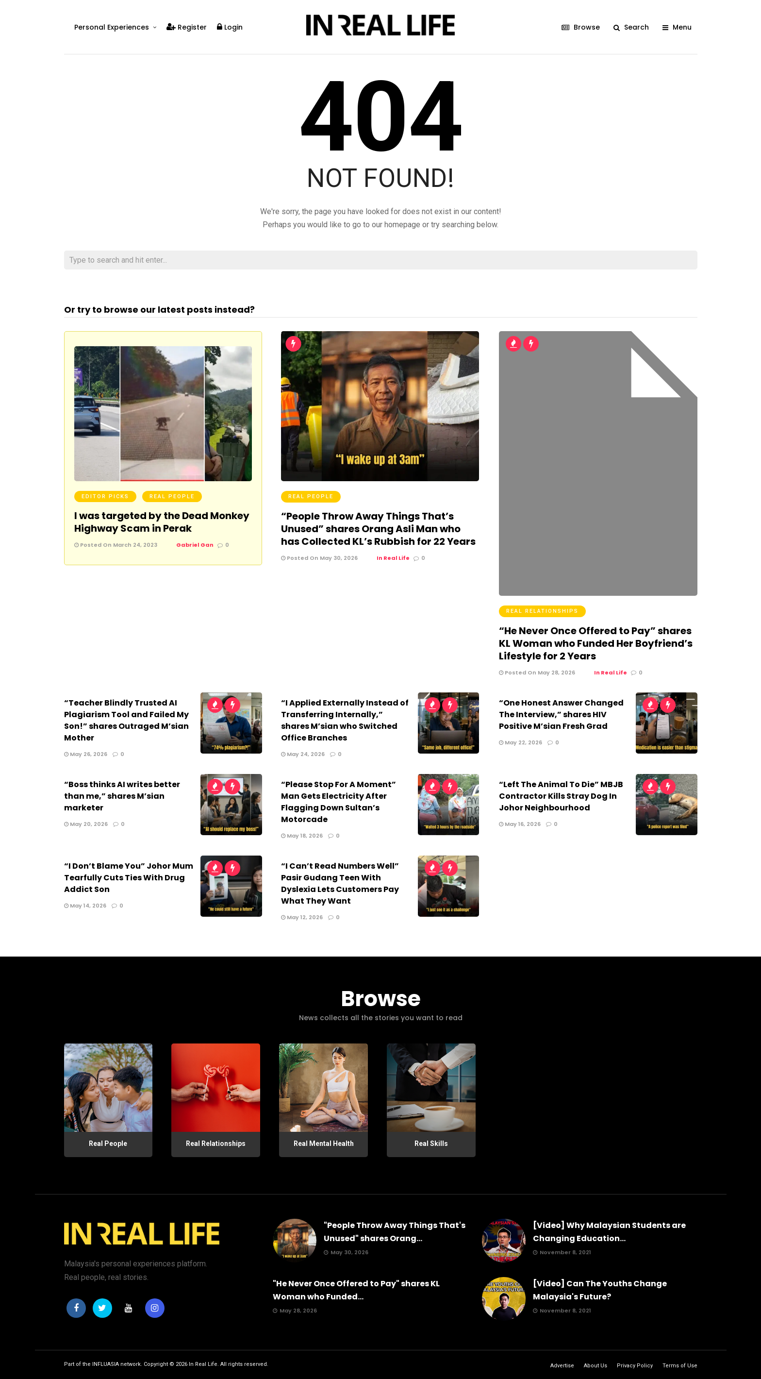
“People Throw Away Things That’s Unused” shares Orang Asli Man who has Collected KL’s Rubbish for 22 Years (378, 528)
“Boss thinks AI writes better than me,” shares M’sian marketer (122, 796)
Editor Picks (105, 496)
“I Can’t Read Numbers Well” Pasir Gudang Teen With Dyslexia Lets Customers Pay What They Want (340, 883)
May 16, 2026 (520, 824)
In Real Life (203, 1364)
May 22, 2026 (520, 742)
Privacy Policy (635, 1365)
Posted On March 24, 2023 (115, 545)
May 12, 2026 (302, 917)
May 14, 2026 (85, 905)
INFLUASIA (105, 1364)
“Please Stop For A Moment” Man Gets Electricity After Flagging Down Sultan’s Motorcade (338, 802)
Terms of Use (679, 1365)
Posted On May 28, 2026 (537, 672)
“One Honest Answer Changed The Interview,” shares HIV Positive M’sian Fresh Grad (561, 714)
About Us (595, 1365)
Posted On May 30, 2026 (319, 558)
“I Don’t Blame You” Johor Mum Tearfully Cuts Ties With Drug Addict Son (128, 877)
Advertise (562, 1365)
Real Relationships (542, 611)
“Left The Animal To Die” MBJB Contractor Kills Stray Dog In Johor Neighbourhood (561, 796)
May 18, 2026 (302, 836)
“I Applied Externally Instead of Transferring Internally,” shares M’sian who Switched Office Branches (345, 720)
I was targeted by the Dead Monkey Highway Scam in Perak (161, 522)
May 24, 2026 (303, 754)
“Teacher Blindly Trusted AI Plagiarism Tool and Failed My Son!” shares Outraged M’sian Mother (126, 720)
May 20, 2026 (86, 824)
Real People (172, 496)
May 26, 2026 (85, 754)
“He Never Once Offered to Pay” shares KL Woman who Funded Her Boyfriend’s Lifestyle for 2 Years (596, 643)
